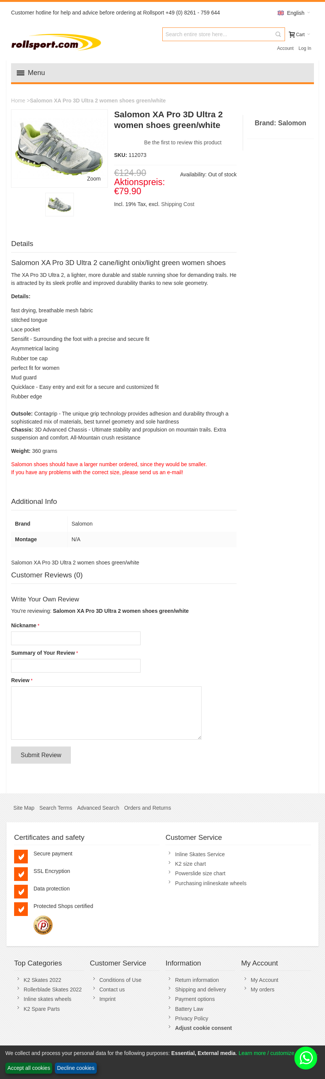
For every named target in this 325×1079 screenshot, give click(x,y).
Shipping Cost (177, 204)
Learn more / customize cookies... (278, 1053)
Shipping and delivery (200, 989)
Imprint (107, 999)
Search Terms (55, 808)
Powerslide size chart (200, 873)
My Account (264, 980)
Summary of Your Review (43, 653)
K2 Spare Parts (42, 1009)
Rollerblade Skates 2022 (53, 989)
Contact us (112, 989)
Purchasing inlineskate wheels (211, 883)
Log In (305, 48)
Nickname (23, 625)
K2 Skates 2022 (42, 980)
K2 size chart (190, 864)
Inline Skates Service (200, 854)
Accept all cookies (29, 1068)
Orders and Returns (147, 808)
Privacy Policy (191, 1018)
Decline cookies (75, 1068)
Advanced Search (98, 808)
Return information (197, 980)
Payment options (195, 999)
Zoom (94, 179)
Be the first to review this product (182, 142)
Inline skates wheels (47, 999)
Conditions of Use (120, 980)
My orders (262, 989)
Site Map (23, 808)
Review (20, 680)
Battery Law (189, 1009)
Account (285, 48)
